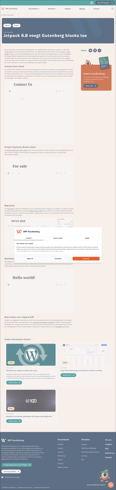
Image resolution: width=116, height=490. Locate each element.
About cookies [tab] (58, 238)
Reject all (30, 258)
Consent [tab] (28, 238)
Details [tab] (87, 238)
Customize (58, 258)
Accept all (86, 258)
